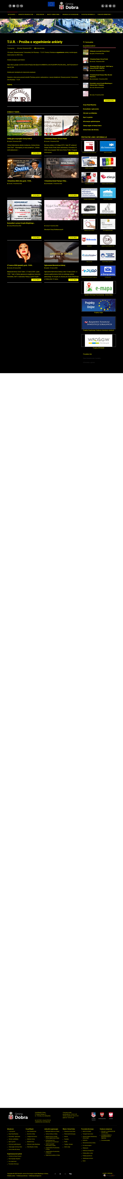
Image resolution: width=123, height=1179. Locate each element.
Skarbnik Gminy (30, 1140)
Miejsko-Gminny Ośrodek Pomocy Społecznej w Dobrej (52, 1135)
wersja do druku (40, 46)
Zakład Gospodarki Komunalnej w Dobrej (50, 1143)
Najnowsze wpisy (89, 44)
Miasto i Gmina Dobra (69, 1127)
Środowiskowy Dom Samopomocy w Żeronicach (52, 1139)
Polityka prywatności (87, 1154)
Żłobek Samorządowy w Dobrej (53, 1153)
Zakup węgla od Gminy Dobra (15, 1145)
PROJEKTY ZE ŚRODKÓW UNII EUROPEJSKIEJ (108, 1130)
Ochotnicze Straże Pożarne (15, 1154)
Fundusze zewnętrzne (106, 1127)
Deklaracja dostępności (88, 1149)
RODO (84, 1159)
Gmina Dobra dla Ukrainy (14, 1147)
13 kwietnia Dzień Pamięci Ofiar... (55, 179)
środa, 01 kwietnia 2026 (52, 224)
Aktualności (82, 24)
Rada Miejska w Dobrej (32, 1145)
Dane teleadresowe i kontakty (92, 356)
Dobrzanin (85, 1138)
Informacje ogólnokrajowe (15, 1142)
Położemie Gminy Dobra (69, 1129)
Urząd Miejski (30, 1127)
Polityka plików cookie (88, 1151)
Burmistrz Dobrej (31, 1132)
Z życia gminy (91, 24)
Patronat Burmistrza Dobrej (89, 1141)
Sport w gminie (12, 1140)
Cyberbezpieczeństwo (88, 1156)
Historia (66, 1134)
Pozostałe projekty (105, 1138)
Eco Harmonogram (87, 1143)
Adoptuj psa (85, 1146)
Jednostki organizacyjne (51, 1127)
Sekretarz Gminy (31, 1137)
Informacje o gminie (89, 361)
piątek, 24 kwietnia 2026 (15, 139)
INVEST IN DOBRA (87, 1129)
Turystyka (66, 1137)
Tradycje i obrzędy (68, 1142)
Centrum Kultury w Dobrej (51, 1132)
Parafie (65, 1140)
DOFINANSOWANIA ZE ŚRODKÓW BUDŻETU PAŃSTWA (106, 1135)
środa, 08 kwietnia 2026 (15, 224)
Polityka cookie (11, 1174)
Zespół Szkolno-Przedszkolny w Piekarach (52, 1150)
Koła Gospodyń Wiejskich (14, 1157)
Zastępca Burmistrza (32, 1134)
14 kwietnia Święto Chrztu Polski (55, 137)
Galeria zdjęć (67, 1145)
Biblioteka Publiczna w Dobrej (52, 1129)
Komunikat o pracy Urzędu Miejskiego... (21, 221)
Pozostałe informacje (14, 1162)
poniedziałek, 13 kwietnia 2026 (54, 182)
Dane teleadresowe (31, 1129)
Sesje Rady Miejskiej (13, 1132)
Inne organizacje (12, 1159)
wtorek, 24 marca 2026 (15, 266)
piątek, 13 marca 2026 (52, 266)
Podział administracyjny (69, 1132)
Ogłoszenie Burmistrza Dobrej (54, 263)
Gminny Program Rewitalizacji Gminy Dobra (90, 1135)
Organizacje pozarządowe (14, 1152)
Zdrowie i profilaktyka (13, 1137)
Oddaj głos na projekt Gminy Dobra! (19, 137)
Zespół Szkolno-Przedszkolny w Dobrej (52, 1146)
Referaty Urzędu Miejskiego (33, 1142)
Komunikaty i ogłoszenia (14, 1134)
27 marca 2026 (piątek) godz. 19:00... (20, 263)
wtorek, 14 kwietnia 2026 (52, 139)
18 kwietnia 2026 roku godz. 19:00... (19, 179)
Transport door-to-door (88, 1132)
